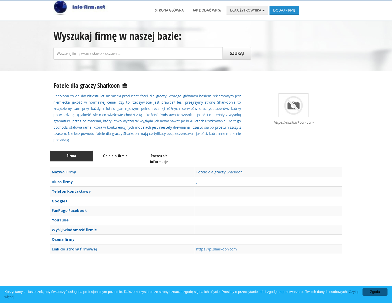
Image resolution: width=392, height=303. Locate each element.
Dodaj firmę (284, 10)
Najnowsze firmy (118, 278)
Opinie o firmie (115, 156)
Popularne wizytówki (169, 278)
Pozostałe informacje (159, 158)
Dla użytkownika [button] (247, 10)
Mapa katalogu (253, 278)
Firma (71, 156)
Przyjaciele (214, 278)
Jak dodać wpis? (207, 10)
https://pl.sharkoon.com (216, 248)
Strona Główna (169, 10)
